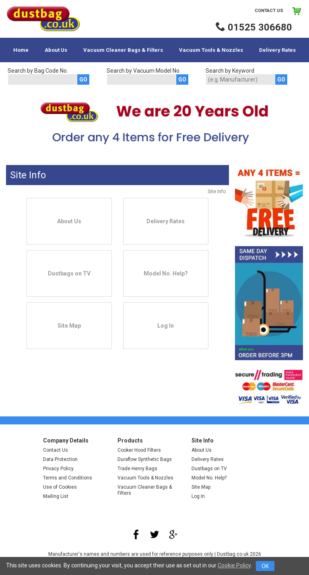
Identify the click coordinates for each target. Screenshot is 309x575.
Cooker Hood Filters (139, 450)
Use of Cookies (60, 487)
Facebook (136, 534)
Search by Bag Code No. (38, 70)
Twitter (154, 534)
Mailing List (55, 496)
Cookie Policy (234, 565)
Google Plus (173, 534)
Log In (198, 496)
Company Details (66, 440)
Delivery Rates (277, 50)
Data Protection (60, 459)
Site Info (203, 440)
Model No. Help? (209, 478)
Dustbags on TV (209, 468)
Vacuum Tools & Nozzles (211, 50)
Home (21, 50)
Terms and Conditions (67, 478)
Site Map (201, 487)
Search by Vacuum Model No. (144, 70)
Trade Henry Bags (137, 468)
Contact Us (269, 10)
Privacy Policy (58, 468)
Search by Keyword (230, 70)
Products (130, 440)
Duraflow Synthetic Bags (144, 459)
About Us (56, 50)
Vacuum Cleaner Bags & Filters (123, 50)
